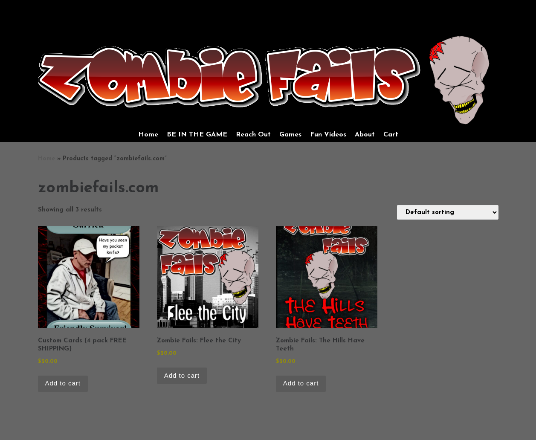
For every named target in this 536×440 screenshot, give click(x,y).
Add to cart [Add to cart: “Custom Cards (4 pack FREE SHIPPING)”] (63, 383)
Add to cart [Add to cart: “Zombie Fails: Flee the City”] (182, 375)
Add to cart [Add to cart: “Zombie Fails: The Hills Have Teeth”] (301, 383)
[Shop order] (447, 212)
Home (46, 159)
